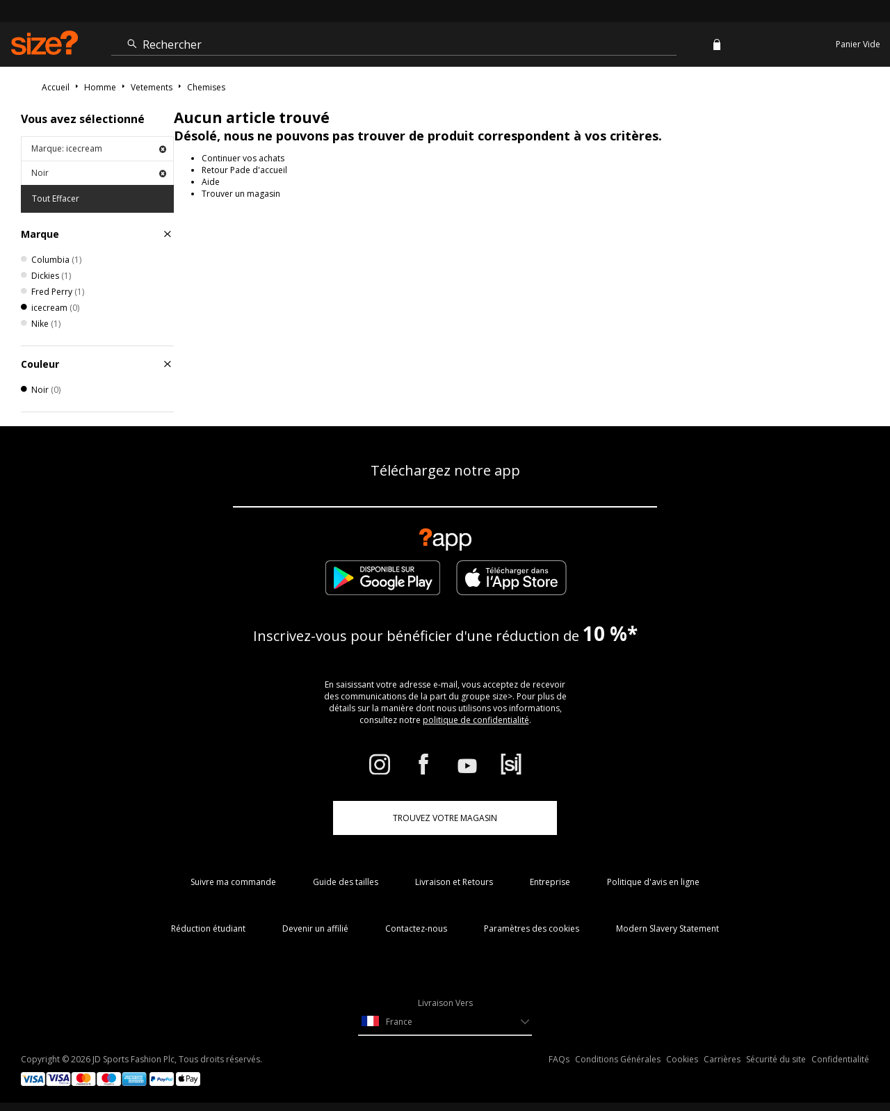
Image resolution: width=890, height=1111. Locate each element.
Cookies (682, 1059)
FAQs (559, 1059)
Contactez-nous (416, 928)
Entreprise (550, 882)
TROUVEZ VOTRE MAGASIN (445, 818)
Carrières (722, 1059)
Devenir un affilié (315, 928)
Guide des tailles (345, 882)
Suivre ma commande (233, 882)
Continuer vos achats (243, 158)
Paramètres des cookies (531, 928)
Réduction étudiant (208, 928)
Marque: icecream (98, 148)
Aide (211, 182)
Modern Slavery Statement (667, 928)
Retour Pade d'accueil (244, 170)
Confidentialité (840, 1059)
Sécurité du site (776, 1059)
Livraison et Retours (454, 882)
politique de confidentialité (476, 720)
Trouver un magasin (241, 194)
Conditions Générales (618, 1059)
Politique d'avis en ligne (653, 882)
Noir (98, 173)
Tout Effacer (55, 198)
